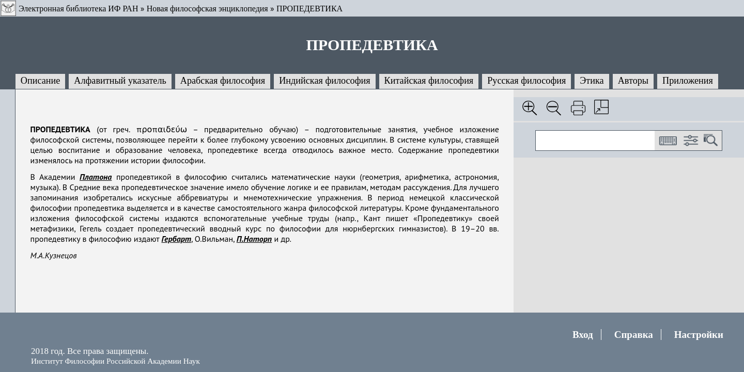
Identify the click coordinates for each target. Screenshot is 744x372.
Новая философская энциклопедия (207, 8)
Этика (591, 80)
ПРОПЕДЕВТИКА (309, 8)
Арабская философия (222, 80)
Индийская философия (324, 80)
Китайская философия (429, 80)
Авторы (633, 80)
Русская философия (526, 80)
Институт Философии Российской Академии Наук (115, 361)
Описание (40, 80)
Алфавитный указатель (120, 80)
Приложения (687, 80)
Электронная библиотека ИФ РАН (78, 8)
